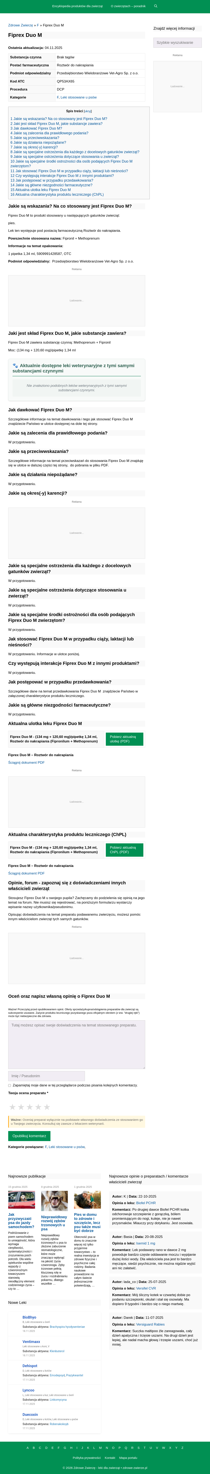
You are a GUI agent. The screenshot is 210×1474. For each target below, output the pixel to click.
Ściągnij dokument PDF (26, 763)
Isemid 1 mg (145, 1243)
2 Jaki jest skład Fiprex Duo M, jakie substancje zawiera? (56, 124)
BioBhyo (29, 1317)
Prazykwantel (74, 1375)
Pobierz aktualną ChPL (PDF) (123, 850)
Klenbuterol (57, 1351)
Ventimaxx (31, 1341)
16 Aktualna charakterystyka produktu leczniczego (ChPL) (57, 194)
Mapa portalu (128, 1457)
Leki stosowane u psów (79, 97)
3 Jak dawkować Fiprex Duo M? (36, 128)
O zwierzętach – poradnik (128, 6)
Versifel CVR (146, 1288)
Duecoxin (30, 1414)
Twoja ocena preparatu (28, 1093)
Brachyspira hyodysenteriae (67, 1326)
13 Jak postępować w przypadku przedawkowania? (51, 180)
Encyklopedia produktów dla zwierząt (77, 6)
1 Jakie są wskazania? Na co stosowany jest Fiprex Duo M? (58, 119)
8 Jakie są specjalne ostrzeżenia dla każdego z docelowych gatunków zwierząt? (74, 152)
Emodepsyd (57, 1375)
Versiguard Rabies (150, 1324)
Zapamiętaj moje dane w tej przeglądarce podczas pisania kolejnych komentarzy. (75, 1085)
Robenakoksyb (59, 1424)
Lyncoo (28, 1390)
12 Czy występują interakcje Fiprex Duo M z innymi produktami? (62, 176)
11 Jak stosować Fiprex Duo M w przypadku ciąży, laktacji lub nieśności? (69, 171)
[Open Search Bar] (156, 6)
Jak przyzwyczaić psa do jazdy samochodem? (21, 1221)
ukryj (88, 111)
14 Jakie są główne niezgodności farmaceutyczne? (51, 185)
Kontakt (110, 1457)
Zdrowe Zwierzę (20, 25)
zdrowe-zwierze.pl (135, 1467)
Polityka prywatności (87, 1457)
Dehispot (30, 1366)
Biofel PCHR (146, 1203)
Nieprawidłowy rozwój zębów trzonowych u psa (54, 1223)
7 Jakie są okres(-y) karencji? (34, 147)
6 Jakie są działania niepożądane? (38, 142)
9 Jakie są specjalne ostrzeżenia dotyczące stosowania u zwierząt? (64, 157)
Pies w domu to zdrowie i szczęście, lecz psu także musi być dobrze (87, 1223)
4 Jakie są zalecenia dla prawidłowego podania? (49, 133)
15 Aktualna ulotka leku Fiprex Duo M (40, 190)
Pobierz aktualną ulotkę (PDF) (123, 739)
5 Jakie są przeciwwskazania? (34, 138)
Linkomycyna (58, 1399)
